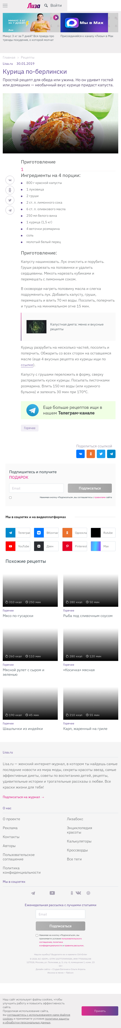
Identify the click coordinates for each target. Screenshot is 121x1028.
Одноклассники (74, 533)
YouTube (17, 546)
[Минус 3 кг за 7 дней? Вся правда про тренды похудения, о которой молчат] (31, 22)
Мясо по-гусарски (18, 615)
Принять (100, 1011)
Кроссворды (77, 850)
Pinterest (74, 546)
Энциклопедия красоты (79, 830)
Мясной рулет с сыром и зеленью (23, 672)
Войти (109, 5)
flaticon (70, 973)
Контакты (11, 836)
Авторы (9, 845)
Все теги (74, 859)
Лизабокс (75, 819)
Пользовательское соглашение (19, 857)
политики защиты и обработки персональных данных (36, 1020)
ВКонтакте (46, 533)
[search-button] (99, 5)
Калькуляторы (79, 841)
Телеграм (18, 533)
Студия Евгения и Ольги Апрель (68, 969)
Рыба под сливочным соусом (88, 615)
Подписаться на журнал (21, 797)
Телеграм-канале (76, 413)
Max (100, 546)
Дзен (43, 546)
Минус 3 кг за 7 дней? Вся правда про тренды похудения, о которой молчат (28, 38)
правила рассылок (74, 945)
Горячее (30, 428)
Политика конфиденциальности (22, 870)
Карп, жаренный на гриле (85, 728)
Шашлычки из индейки (23, 728)
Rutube (102, 533)
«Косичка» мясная (79, 670)
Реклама (10, 828)
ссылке (27, 364)
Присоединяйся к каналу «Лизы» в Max (86, 36)
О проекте (11, 819)
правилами (100, 497)
